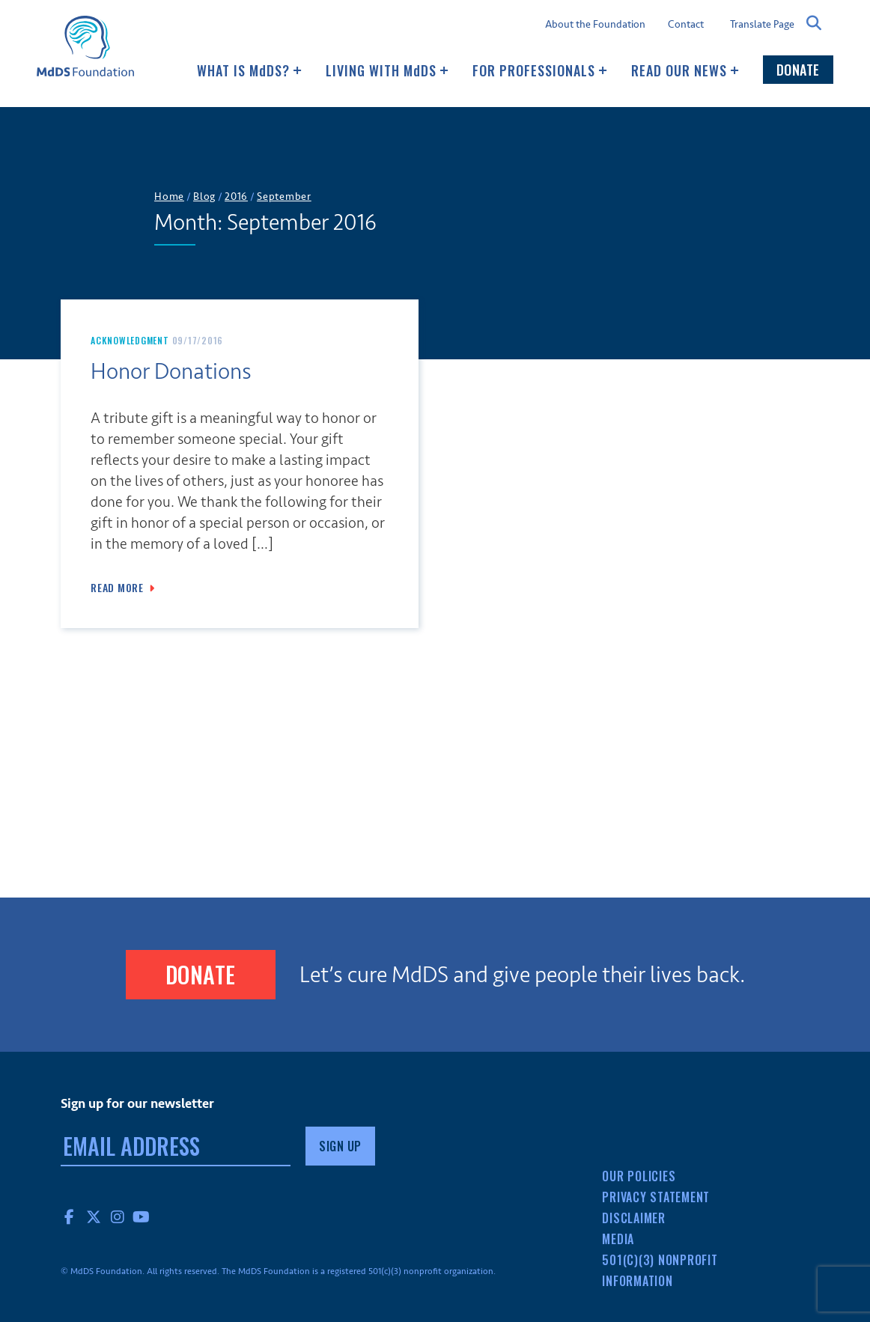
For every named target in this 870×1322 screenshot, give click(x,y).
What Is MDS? (249, 70)
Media (618, 1239)
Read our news (685, 70)
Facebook (70, 1216)
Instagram (118, 1216)
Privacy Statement (656, 1197)
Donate (798, 69)
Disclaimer (634, 1218)
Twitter (94, 1216)
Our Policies (638, 1176)
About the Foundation (595, 24)
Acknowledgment (130, 340)
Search (813, 23)
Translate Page (762, 24)
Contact (686, 24)
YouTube (141, 1216)
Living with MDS (387, 70)
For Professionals (539, 70)
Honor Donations (171, 372)
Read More (117, 587)
